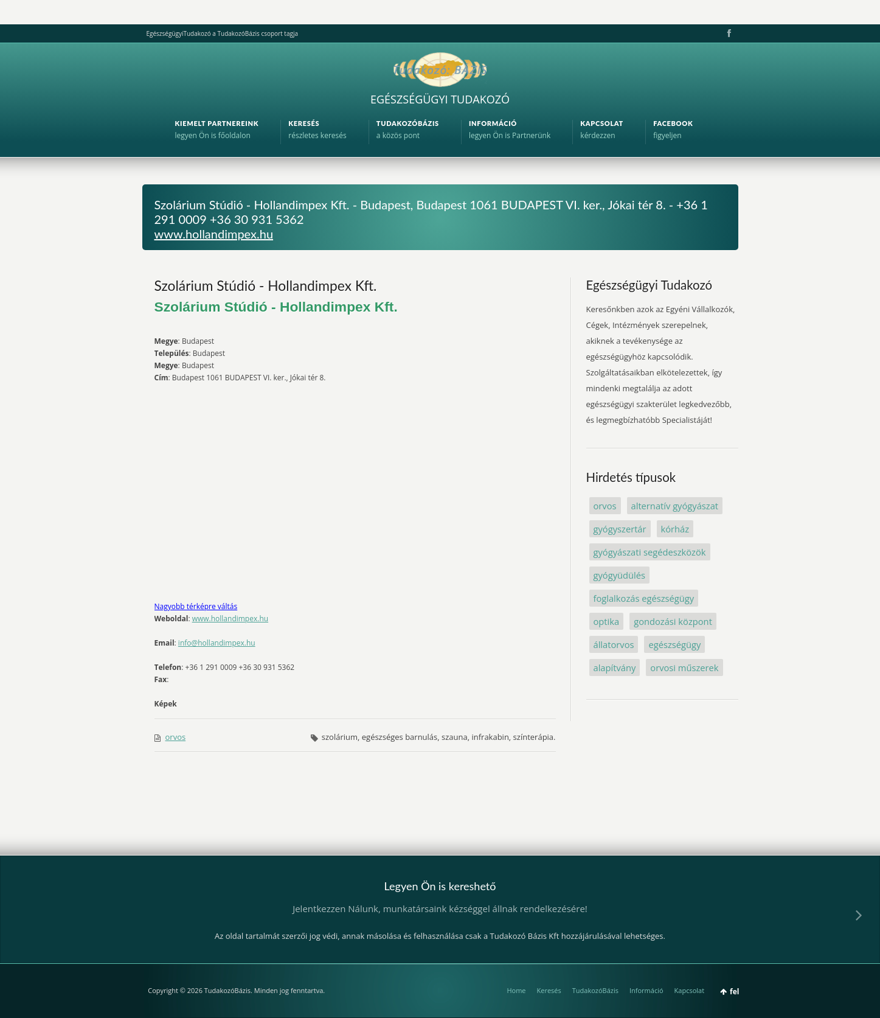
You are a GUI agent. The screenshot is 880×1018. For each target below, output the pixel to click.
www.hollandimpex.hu (214, 233)
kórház (675, 529)
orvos (175, 736)
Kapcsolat (689, 990)
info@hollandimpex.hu (216, 643)
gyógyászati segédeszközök (650, 552)
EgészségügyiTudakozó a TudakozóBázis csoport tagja (222, 33)
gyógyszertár (620, 529)
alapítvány (615, 667)
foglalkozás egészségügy (644, 598)
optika (607, 621)
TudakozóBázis (595, 990)
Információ (646, 990)
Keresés (549, 990)
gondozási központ (673, 621)
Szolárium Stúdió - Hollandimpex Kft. (265, 285)
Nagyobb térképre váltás (196, 606)
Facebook (728, 33)
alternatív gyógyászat (675, 506)
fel (734, 991)
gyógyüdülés (619, 575)
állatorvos (614, 644)
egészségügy (674, 644)
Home (516, 990)
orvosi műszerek (684, 667)
